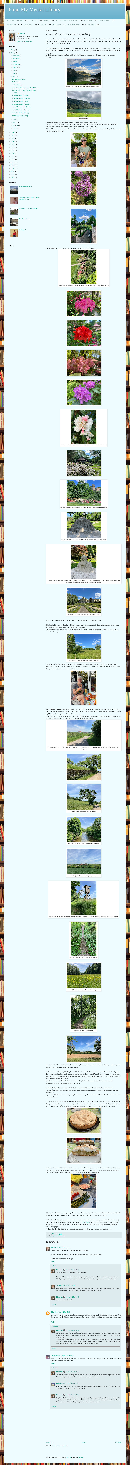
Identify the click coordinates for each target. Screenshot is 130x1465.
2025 (12, 53)
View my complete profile (24, 41)
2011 (12, 171)
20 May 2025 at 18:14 (72, 1270)
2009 (12, 177)
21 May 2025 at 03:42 (68, 1285)
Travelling (90, 24)
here (78, 716)
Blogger (81, 1457)
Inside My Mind (104, 20)
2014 (12, 162)
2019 (12, 147)
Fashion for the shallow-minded (67, 20)
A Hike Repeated (17, 85)
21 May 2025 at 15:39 (72, 1383)
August (15, 67)
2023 (12, 135)
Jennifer (53, 1247)
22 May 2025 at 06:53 (72, 1395)
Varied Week (16, 82)
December (16, 55)
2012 (12, 168)
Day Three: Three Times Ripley (28, 208)
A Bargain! (22, 230)
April (14, 119)
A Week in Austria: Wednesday (21, 107)
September (16, 64)
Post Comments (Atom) (61, 1446)
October (15, 61)
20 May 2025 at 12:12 (63, 1247)
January (15, 128)
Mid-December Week (25, 186)
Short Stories (56, 24)
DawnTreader (55, 1355)
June (14, 73)
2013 (12, 165)
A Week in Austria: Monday (20, 113)
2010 (12, 174)
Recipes (43, 24)
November (16, 58)
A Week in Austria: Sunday (20, 95)
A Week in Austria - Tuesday (20, 110)
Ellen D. (53, 1312)
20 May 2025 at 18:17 (72, 1330)
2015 (12, 159)
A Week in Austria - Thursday (21, 104)
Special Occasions (74, 24)
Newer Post (49, 1442)
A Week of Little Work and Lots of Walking (25, 88)
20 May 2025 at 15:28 (63, 1312)
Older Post (118, 1442)
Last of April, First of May (20, 116)
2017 (12, 153)
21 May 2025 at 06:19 (72, 1297)
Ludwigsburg (11, 24)
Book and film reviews (15, 20)
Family (46, 20)
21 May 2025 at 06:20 (72, 1372)
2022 (12, 138)
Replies (55, 1266)
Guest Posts (88, 20)
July (14, 70)
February (15, 125)
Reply (52, 1261)
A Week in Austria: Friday (20, 101)
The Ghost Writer (24, 219)
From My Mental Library (34, 9)
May (14, 76)
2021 (12, 141)
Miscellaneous (28, 24)
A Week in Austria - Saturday (21, 98)
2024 (12, 132)
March (15, 122)
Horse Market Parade (18, 79)
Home (84, 1442)
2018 (12, 150)
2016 (12, 156)
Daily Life (33, 20)
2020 (12, 144)
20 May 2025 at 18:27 (67, 1355)
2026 (12, 50)
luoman (68, 1457)
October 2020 (85, 1222)
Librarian (59, 1270)
